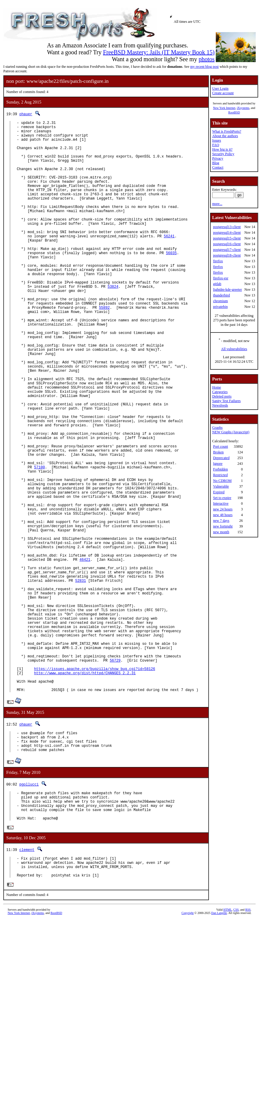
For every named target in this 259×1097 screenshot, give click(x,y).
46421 (85, 654)
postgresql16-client (227, 244)
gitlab (217, 284)
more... (217, 204)
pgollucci (29, 911)
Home (216, 387)
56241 (169, 261)
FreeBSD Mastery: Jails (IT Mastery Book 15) (159, 52)
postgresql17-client (227, 250)
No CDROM (222, 481)
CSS (236, 1047)
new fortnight (223, 526)
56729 (115, 776)
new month (221, 532)
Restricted (220, 475)
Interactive (220, 503)
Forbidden (220, 469)
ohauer (25, 113)
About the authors (225, 136)
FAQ (215, 145)
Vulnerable (221, 486)
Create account (223, 93)
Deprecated (221, 458)
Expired (218, 492)
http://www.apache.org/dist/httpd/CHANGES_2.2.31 (85, 791)
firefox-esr (220, 278)
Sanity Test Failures (226, 401)
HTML (227, 1047)
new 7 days (221, 520)
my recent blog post (204, 67)
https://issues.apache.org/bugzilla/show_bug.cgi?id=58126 (94, 786)
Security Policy (223, 154)
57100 (39, 541)
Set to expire (222, 498)
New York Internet (224, 108)
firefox (218, 261)
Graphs (217, 427)
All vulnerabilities (234, 349)
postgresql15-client (227, 238)
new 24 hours (223, 509)
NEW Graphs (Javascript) (230, 432)
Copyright (188, 1051)
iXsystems (243, 108)
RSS (248, 1047)
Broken (218, 452)
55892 (104, 347)
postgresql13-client (227, 227)
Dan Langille (219, 1051)
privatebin (220, 307)
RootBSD (234, 112)
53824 (112, 322)
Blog (215, 163)
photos (207, 59)
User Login (220, 88)
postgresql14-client (227, 232)
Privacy (217, 158)
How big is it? (222, 149)
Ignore (217, 463)
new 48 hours (223, 515)
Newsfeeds (220, 405)
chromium (220, 301)
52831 (80, 679)
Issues (216, 140)
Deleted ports (221, 396)
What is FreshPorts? (226, 131)
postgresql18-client (227, 255)
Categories (219, 392)
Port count (220, 446)
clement (26, 983)
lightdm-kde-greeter (227, 289)
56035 (171, 281)
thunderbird (221, 295)
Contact (217, 167)
